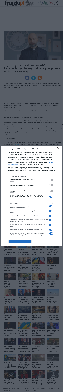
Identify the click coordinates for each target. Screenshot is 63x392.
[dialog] (31, 196)
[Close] (58, 149)
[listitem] (31, 176)
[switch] (51, 180)
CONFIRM (20, 241)
